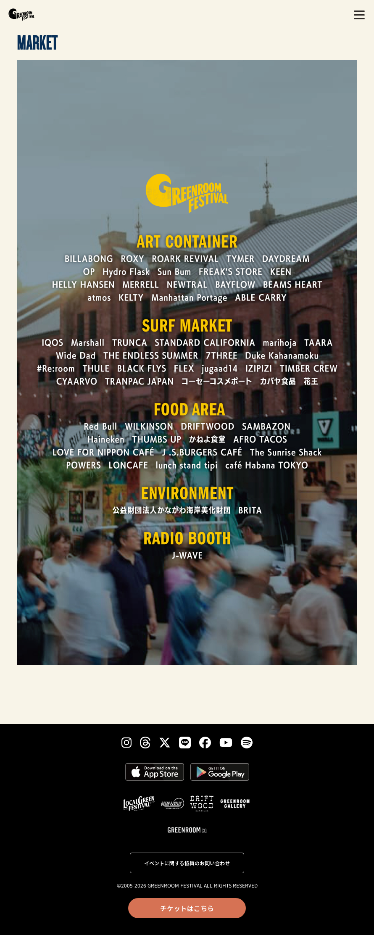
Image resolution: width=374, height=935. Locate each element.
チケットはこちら (187, 908)
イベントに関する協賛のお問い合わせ (187, 863)
